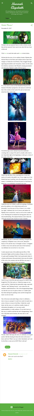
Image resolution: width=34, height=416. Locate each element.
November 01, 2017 (23, 354)
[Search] (32, 3)
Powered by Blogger (17, 407)
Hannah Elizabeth (17, 5)
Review (8, 347)
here (5, 53)
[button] (32, 25)
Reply (10, 359)
